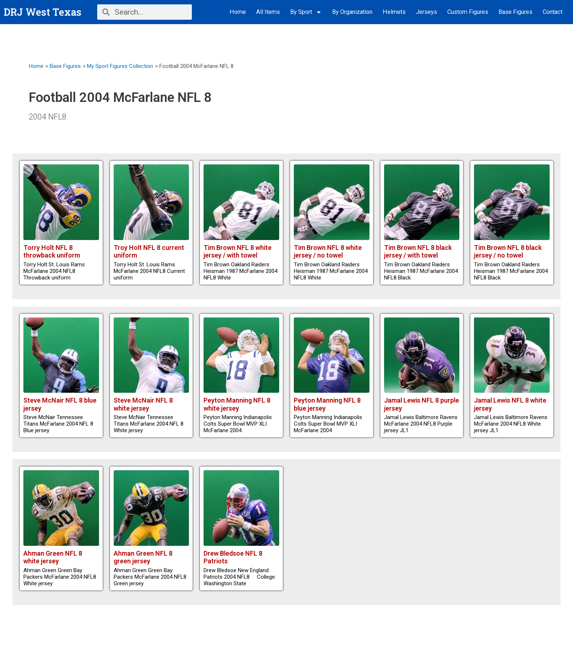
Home (237, 11)
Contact (552, 11)
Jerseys (426, 11)
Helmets (394, 11)
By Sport (306, 12)
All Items (268, 11)
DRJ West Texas (43, 11)
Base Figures (515, 11)
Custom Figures (467, 11)
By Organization (352, 11)
